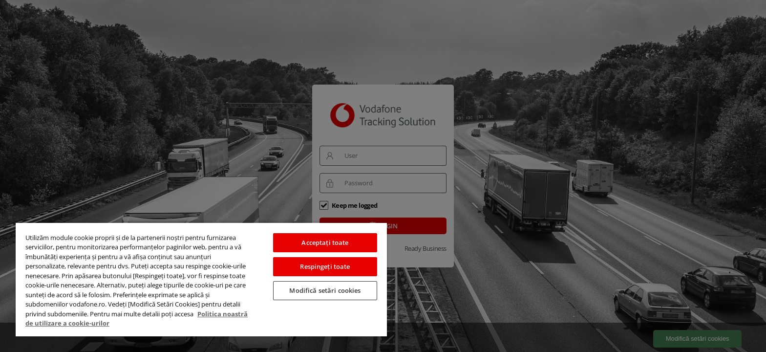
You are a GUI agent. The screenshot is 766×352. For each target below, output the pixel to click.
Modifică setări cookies (325, 290)
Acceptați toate (324, 242)
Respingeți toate (325, 266)
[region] (201, 279)
